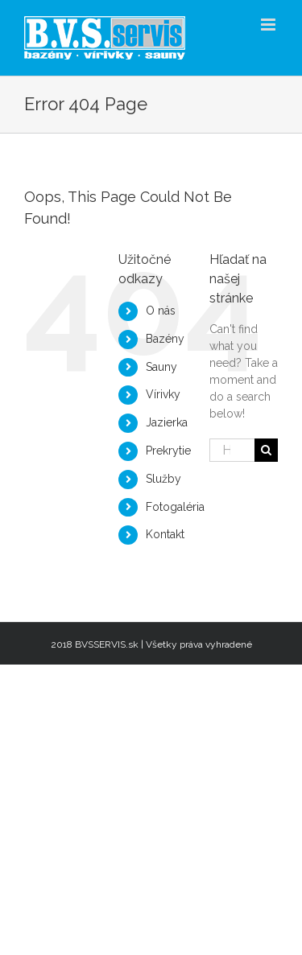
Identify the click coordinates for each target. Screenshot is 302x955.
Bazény (165, 338)
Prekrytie (168, 450)
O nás (161, 310)
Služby (163, 478)
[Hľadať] (266, 450)
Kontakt (165, 534)
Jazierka (167, 422)
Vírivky (163, 394)
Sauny (161, 366)
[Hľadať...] (231, 450)
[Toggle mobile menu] (269, 24)
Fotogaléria (175, 506)
